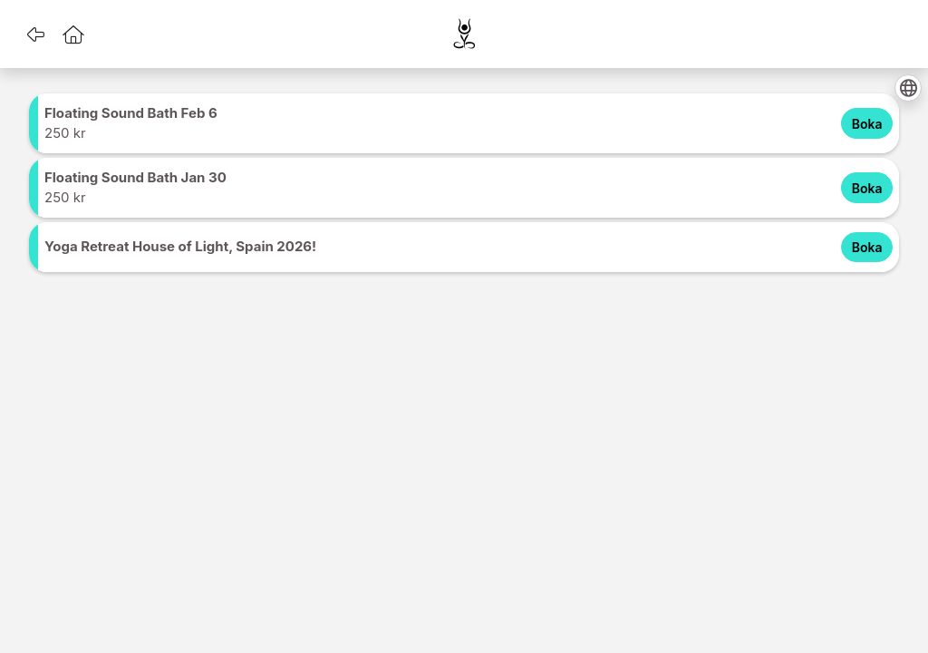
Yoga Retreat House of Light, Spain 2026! (180, 246)
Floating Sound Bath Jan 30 (135, 177)
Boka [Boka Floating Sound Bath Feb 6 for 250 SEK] (867, 124)
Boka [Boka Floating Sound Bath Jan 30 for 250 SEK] (867, 188)
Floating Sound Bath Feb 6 (131, 113)
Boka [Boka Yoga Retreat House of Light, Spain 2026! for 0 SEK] (867, 247)
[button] (35, 34)
